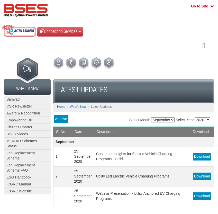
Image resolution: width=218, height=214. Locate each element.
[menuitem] (58, 63)
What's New (78, 107)
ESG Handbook (18, 177)
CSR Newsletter (19, 106)
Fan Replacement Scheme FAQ (20, 167)
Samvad (13, 99)
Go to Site (199, 6)
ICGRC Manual (18, 184)
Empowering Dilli (19, 120)
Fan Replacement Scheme (20, 155)
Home (61, 107)
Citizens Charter (19, 127)
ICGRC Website (19, 191)
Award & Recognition (23, 113)
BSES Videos (17, 134)
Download (202, 156)
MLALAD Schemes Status (21, 143)
